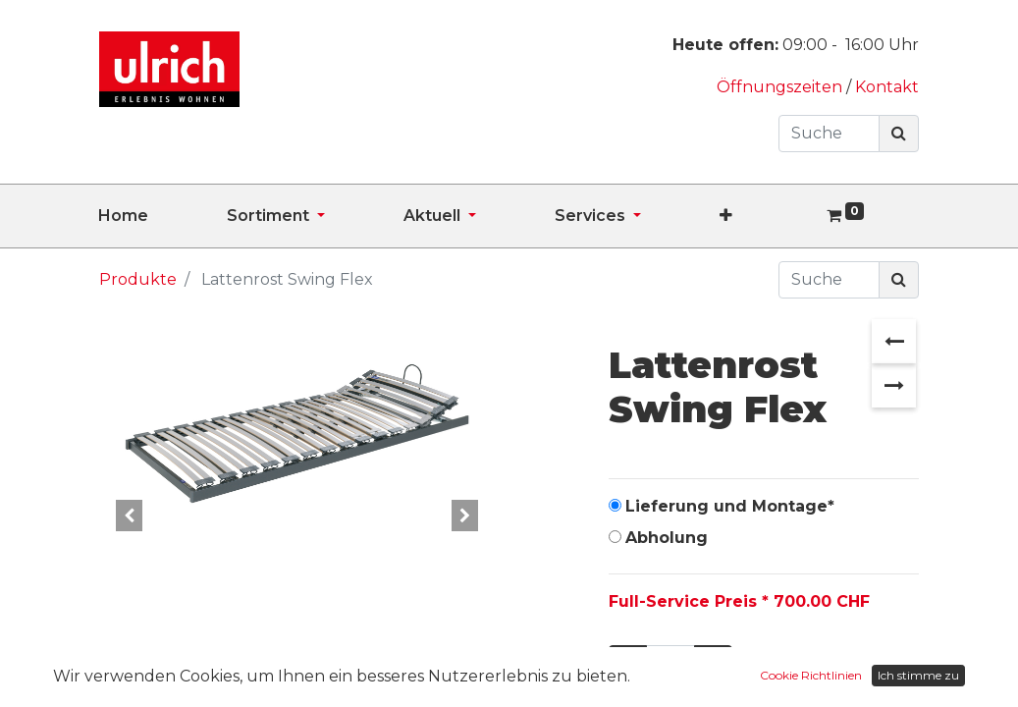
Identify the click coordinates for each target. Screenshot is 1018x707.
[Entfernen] (628, 663)
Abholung (666, 537)
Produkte (138, 279)
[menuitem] (162, 216)
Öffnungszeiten (781, 87)
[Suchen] (899, 133)
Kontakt (887, 87)
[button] (765, 216)
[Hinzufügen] (713, 663)
